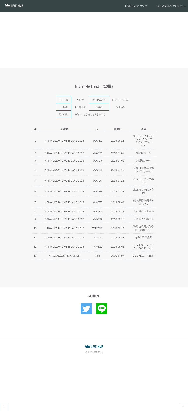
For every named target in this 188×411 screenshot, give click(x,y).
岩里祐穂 (120, 107)
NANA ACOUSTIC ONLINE (64, 255)
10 (35, 228)
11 (35, 237)
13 (35, 255)
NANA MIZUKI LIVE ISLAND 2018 (64, 140)
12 (35, 246)
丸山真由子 (80, 107)
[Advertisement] (94, 39)
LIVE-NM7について (136, 5)
